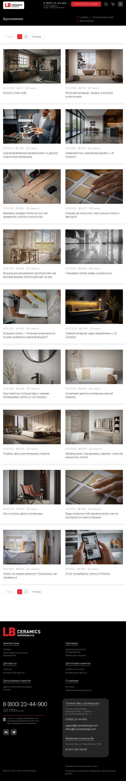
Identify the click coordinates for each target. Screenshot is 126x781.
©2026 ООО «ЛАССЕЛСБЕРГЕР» (19, 771)
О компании (71, 680)
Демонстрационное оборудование (75, 650)
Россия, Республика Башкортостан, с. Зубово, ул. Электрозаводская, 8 (78, 711)
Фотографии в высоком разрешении (15, 654)
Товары (7, 649)
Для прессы (10, 663)
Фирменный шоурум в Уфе (79, 738)
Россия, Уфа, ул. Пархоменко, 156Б (83, 744)
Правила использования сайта (81, 766)
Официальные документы (78, 690)
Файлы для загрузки (75, 655)
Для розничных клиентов (17, 680)
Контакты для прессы (13, 672)
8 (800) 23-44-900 (55, 3)
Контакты (69, 686)
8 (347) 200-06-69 (76, 749)
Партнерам (71, 643)
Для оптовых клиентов (77, 663)
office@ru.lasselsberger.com (80, 729)
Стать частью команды (86, 4)
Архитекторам (11, 643)
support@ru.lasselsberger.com (81, 725)
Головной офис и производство (82, 703)
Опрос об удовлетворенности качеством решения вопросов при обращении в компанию (23, 720)
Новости (7, 669)
